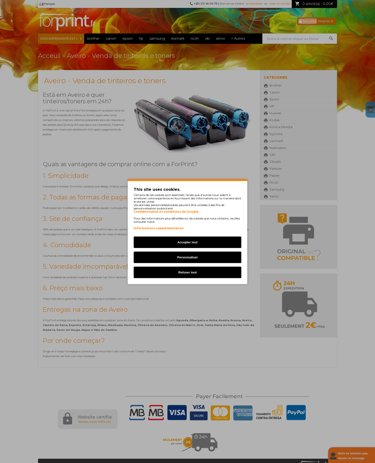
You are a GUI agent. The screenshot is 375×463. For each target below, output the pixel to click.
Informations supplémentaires (159, 228)
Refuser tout (187, 272)
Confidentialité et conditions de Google (166, 211)
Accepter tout (187, 242)
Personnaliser (187, 257)
